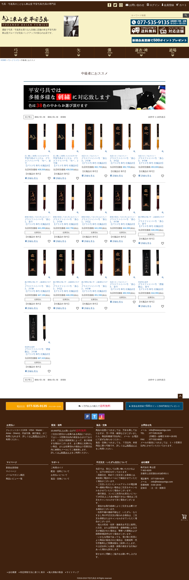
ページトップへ (180, 396)
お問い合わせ (135, 5)
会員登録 (168, 5)
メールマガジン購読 (15, 475)
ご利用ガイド (37, 436)
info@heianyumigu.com (160, 430)
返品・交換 (101, 425)
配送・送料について (60, 471)
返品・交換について (60, 478)
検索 (186, 15)
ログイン (153, 5)
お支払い (10, 425)
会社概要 (145, 462)
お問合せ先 (146, 425)
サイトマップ (72, 572)
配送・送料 (56, 425)
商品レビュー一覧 (14, 478)
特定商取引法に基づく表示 (32, 572)
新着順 (63, 117)
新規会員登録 (12, 467)
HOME (3, 60)
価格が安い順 (40, 117)
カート (181, 5)
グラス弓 (15, 60)
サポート (55, 462)
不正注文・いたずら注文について (111, 462)
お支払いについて (59, 475)
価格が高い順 (53, 117)
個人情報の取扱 (55, 572)
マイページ (11, 462)
